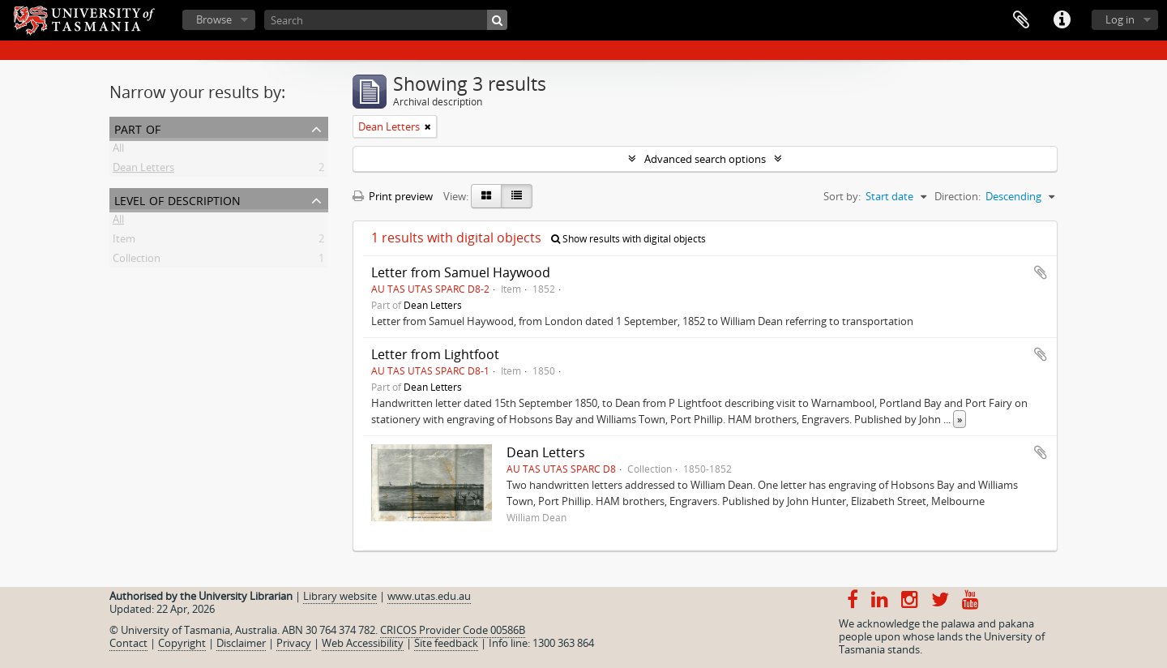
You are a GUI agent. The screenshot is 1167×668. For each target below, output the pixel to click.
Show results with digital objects (628, 239)
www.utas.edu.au (429, 596)
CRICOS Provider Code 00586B (452, 630)
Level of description (177, 199)
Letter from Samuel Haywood (460, 272)
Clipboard (1021, 20)
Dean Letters (143, 170)
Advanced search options (705, 159)
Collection (136, 261)
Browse (214, 19)
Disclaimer (241, 643)
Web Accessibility (363, 643)
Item (124, 241)
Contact (128, 643)
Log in (1120, 19)
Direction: (957, 196)
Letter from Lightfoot (435, 354)
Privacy (293, 643)
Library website (340, 596)
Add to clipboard (1040, 272)
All (118, 150)
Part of (137, 128)
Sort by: (842, 196)
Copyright (182, 643)
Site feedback (446, 643)
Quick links (1061, 20)
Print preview (393, 196)
